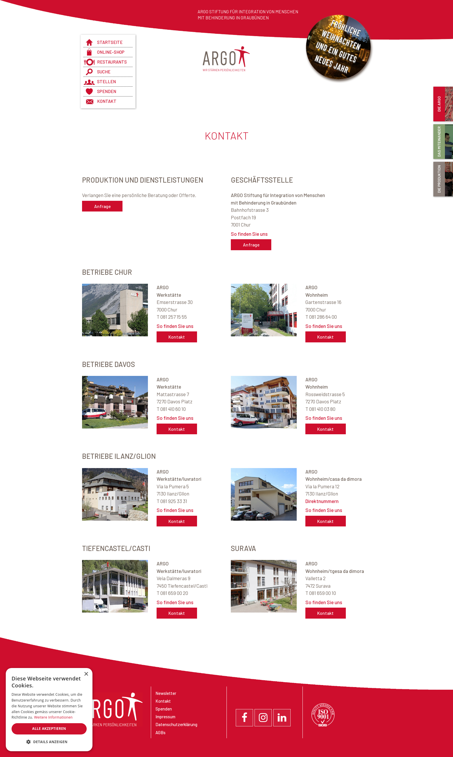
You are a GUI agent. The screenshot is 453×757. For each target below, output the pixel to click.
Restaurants (112, 61)
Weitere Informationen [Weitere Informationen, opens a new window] (53, 717)
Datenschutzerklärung (176, 724)
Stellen (106, 81)
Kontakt (106, 101)
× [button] (86, 674)
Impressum (165, 716)
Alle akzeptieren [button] (49, 728)
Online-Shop (111, 52)
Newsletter (165, 693)
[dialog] (49, 709)
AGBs (160, 732)
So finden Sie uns (249, 234)
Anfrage (102, 206)
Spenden (106, 91)
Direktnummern (322, 501)
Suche (103, 71)
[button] (49, 742)
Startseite (109, 42)
